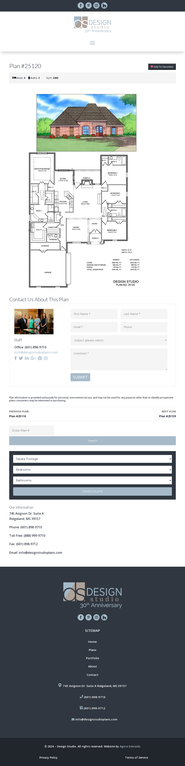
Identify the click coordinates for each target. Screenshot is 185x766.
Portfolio (92, 658)
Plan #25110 (49, 413)
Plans (92, 650)
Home (92, 642)
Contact (92, 675)
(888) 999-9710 (34, 535)
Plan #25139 (136, 413)
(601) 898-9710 (31, 527)
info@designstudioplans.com (36, 352)
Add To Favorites (162, 66)
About (92, 666)
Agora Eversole (130, 746)
